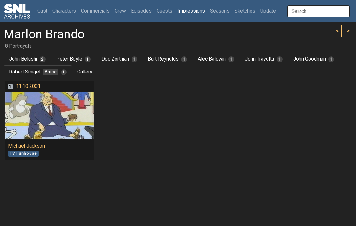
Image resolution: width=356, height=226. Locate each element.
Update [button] (268, 11)
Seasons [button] (219, 11)
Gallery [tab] (84, 72)
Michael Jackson (26, 146)
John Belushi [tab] (27, 59)
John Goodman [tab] (313, 59)
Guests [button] (164, 11)
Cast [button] (43, 11)
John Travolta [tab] (264, 59)
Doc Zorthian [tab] (119, 59)
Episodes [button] (141, 11)
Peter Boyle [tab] (73, 59)
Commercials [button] (95, 11)
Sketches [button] (245, 11)
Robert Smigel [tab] (38, 72)
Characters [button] (64, 11)
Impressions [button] (191, 11)
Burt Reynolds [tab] (167, 59)
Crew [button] (120, 11)
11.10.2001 (28, 86)
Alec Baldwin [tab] (216, 59)
